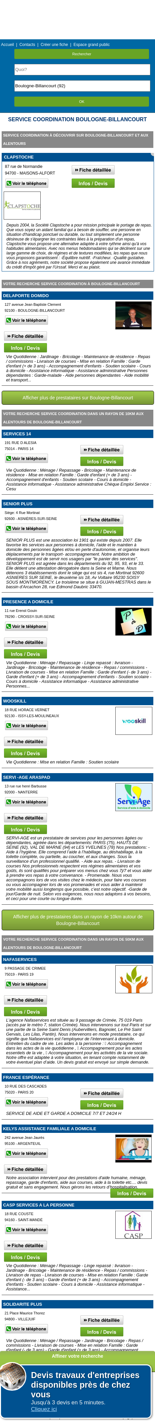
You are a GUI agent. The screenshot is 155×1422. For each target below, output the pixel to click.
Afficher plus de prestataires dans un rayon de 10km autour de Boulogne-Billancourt (78, 920)
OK (81, 102)
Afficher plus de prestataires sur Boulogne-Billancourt (78, 397)
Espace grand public (91, 44)
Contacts (27, 44)
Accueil (7, 44)
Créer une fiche (54, 44)
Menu (77, 4)
